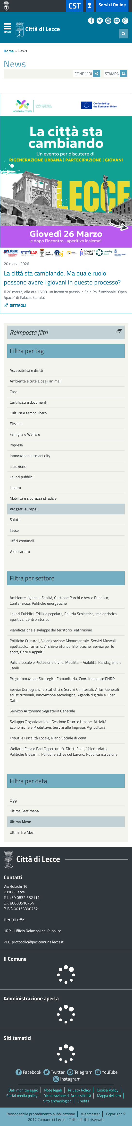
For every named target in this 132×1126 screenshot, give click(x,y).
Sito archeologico (57, 1101)
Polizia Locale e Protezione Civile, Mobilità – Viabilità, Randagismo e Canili (65, 665)
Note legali (53, 1090)
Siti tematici (18, 1038)
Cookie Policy (107, 1090)
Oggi (13, 800)
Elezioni (16, 423)
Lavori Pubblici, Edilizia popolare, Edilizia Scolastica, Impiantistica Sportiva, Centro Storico (63, 616)
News (22, 51)
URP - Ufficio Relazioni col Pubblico (32, 931)
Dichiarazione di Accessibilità (67, 1096)
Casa (13, 392)
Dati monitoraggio (23, 1090)
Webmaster (90, 1114)
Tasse (14, 530)
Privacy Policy (79, 1090)
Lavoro (15, 487)
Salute (15, 520)
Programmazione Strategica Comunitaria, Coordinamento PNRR (62, 679)
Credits (83, 1101)
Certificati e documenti (28, 402)
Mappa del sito (109, 1096)
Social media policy (21, 1096)
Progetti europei (23, 509)
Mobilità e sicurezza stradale (33, 498)
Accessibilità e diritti (26, 370)
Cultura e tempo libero (28, 413)
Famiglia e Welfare (25, 434)
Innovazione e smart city (30, 456)
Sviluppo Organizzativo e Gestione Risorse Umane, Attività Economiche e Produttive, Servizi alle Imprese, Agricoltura (58, 724)
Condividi (87, 74)
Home (9, 51)
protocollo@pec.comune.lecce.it (38, 942)
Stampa (116, 73)
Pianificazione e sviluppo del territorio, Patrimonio (51, 630)
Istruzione (18, 466)
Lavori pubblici (21, 477)
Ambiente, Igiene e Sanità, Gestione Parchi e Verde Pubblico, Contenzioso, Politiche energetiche (59, 600)
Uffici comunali (22, 541)
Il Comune (15, 959)
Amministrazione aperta (31, 998)
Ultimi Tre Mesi (22, 832)
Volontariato (20, 551)
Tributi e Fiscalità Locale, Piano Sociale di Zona (48, 738)
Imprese (16, 445)
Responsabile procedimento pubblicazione (41, 1114)
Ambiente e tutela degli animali (35, 381)
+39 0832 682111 (24, 897)
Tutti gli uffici (14, 920)
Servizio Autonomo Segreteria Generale (42, 711)
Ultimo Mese (20, 822)
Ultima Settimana (24, 811)
